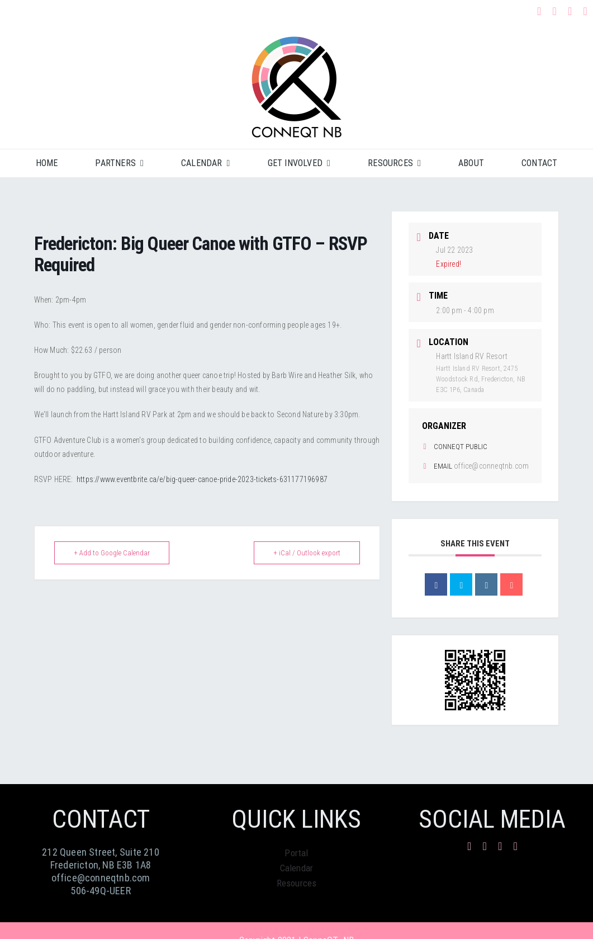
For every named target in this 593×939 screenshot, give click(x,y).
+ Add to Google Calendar (112, 553)
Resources (297, 883)
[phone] (585, 11)
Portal (296, 852)
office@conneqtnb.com (491, 465)
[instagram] (554, 11)
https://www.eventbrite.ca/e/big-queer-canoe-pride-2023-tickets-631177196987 (202, 479)
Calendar (297, 868)
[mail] (570, 11)
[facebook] (539, 11)
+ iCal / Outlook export (306, 553)
